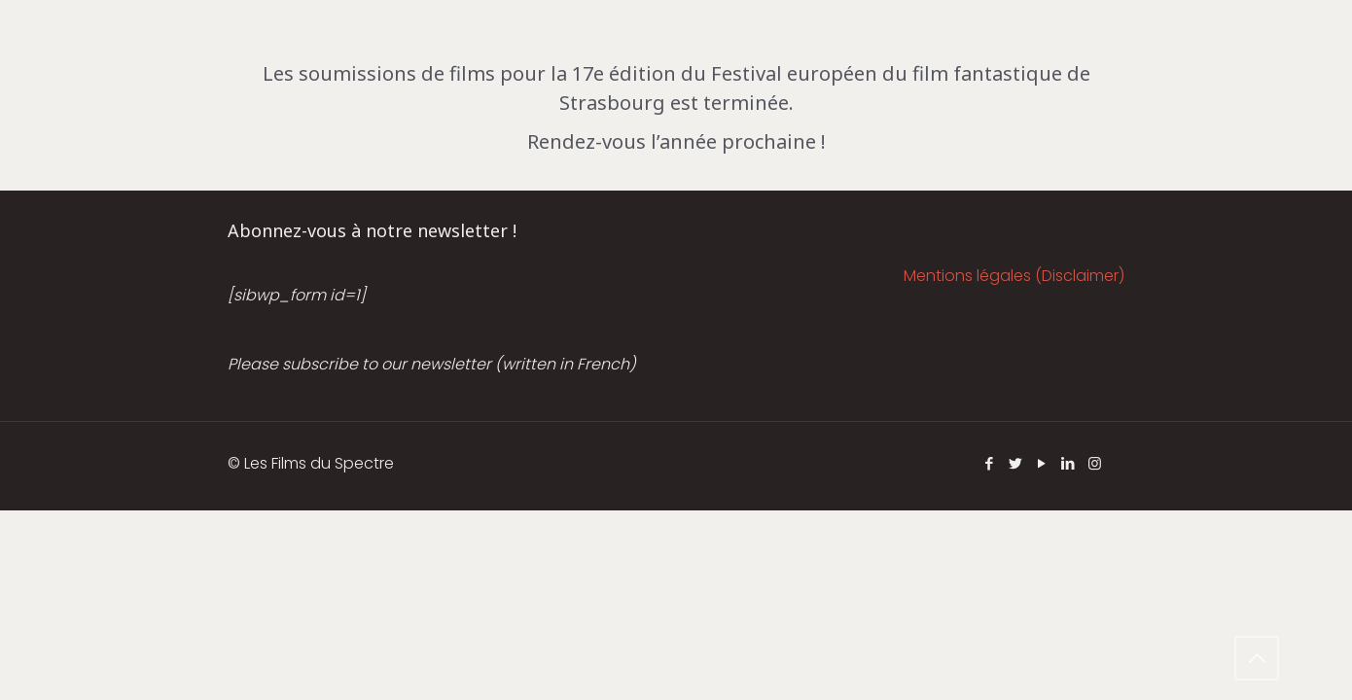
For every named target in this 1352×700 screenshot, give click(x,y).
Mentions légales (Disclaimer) (1014, 275)
